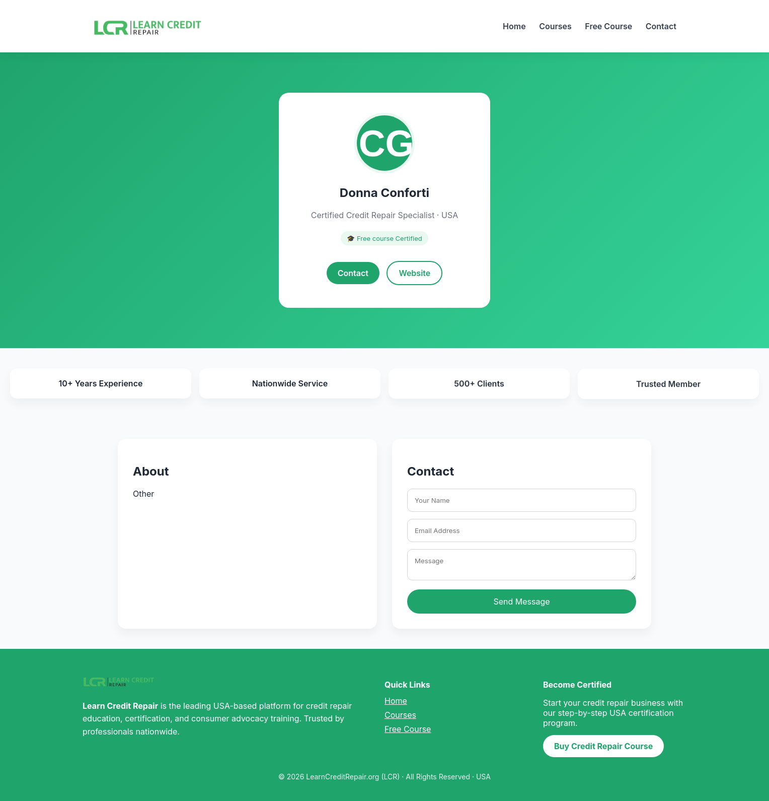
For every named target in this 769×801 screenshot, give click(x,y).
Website (414, 273)
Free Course (608, 26)
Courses (555, 26)
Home (514, 26)
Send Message (521, 601)
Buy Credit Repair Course (603, 746)
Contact (661, 26)
